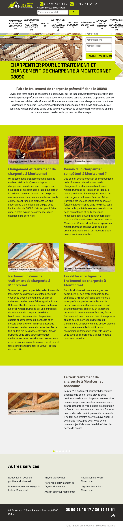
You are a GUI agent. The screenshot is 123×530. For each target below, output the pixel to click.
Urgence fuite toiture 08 (101, 25)
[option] (61, 403)
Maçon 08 (45, 24)
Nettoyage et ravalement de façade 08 (58, 25)
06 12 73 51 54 (84, 4)
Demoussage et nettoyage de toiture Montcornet (24, 488)
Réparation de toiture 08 (88, 25)
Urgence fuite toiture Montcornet (92, 488)
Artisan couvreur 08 (73, 25)
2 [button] (57, 451)
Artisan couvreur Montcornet (60, 491)
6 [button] (69, 451)
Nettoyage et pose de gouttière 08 (15, 25)
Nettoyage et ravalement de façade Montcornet (60, 484)
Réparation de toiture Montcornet (92, 479)
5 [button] (66, 451)
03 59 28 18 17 (53, 4)
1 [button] (54, 451)
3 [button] (60, 451)
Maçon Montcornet (55, 477)
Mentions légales (105, 525)
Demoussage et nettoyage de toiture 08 (31, 25)
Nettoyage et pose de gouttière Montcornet (20, 479)
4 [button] (63, 451)
